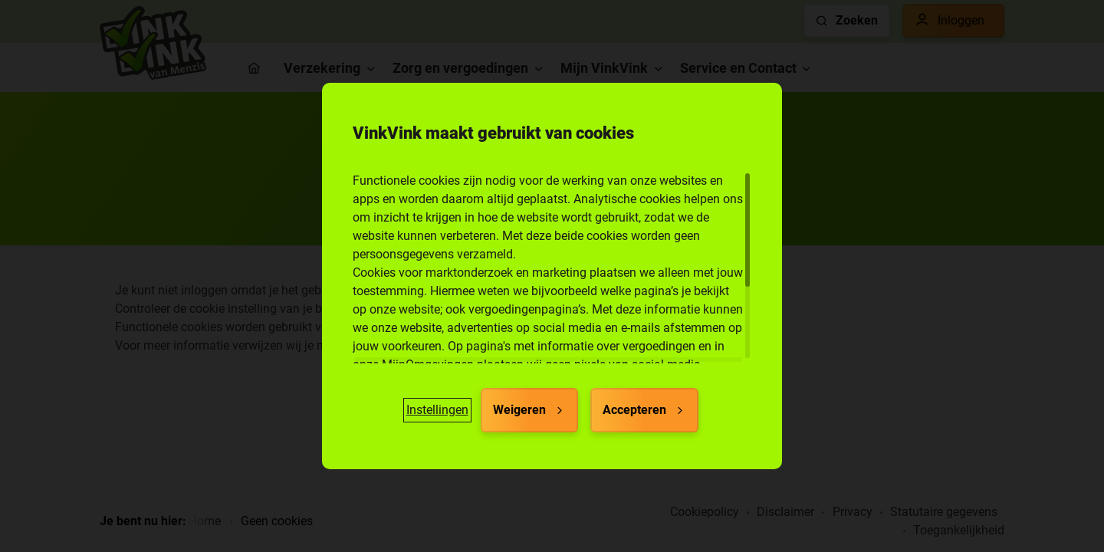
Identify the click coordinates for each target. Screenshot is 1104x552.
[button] (437, 410)
